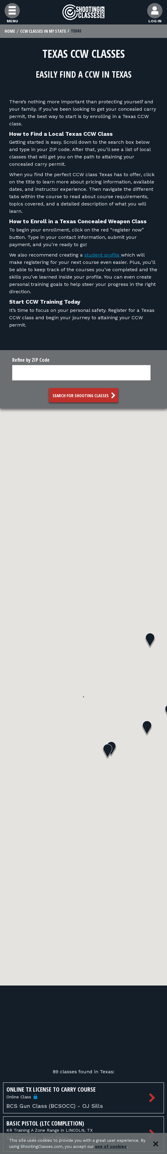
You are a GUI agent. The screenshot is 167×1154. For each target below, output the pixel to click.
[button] (147, 728)
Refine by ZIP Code (30, 360)
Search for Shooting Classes (85, 395)
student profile (102, 255)
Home (10, 31)
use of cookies (111, 1146)
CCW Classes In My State (43, 31)
